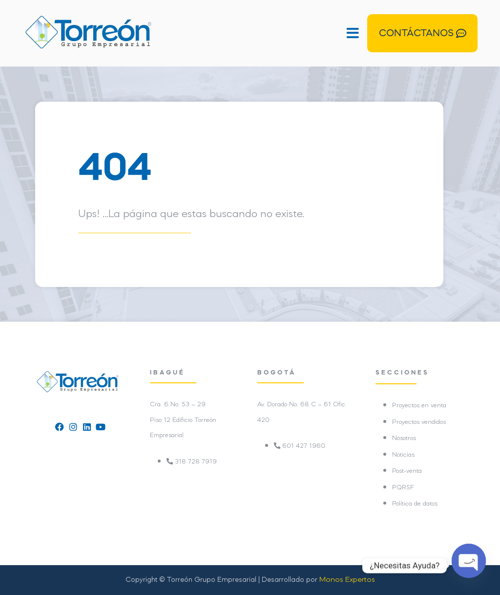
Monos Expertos (347, 580)
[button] (258, 33)
